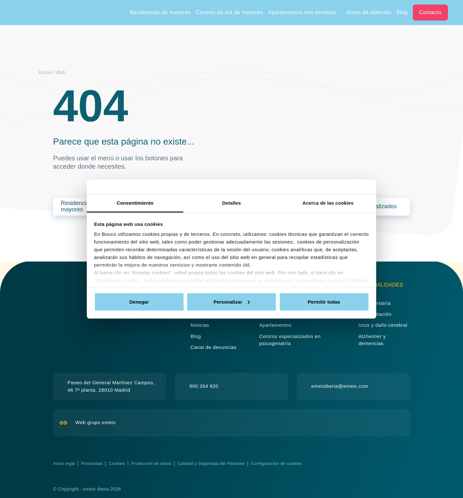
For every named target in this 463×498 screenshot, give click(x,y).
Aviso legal (64, 463)
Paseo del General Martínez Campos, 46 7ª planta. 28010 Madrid (111, 386)
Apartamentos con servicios (302, 12)
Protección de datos (151, 463)
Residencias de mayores (160, 12)
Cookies (117, 463)
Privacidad (92, 463)
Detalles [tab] (231, 203)
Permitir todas (324, 301)
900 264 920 (203, 386)
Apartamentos (275, 325)
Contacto (430, 12)
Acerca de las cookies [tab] (328, 203)
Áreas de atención (368, 12)
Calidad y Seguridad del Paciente (211, 463)
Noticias (200, 325)
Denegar (139, 301)
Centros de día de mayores (229, 12)
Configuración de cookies (276, 463)
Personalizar (231, 301)
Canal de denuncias (214, 347)
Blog (402, 12)
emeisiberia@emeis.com (339, 386)
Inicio (45, 72)
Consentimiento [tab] (135, 203)
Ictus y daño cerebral (383, 325)
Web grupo (95, 422)
